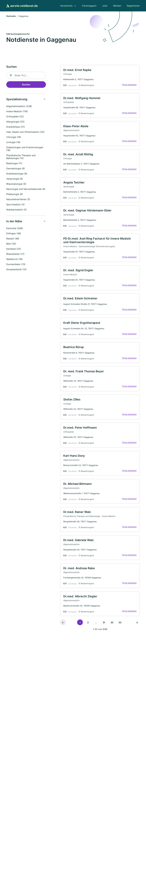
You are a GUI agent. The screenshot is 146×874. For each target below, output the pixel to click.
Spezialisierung (16, 99)
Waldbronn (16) (14, 259)
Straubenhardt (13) (16, 269)
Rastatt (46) (12, 239)
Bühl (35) (11, 244)
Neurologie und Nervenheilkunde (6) (25, 189)
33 (119, 630)
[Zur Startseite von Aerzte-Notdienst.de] (22, 5)
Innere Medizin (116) (17, 111)
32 (111, 630)
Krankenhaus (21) (15, 127)
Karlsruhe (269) (14, 228)
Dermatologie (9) (15, 168)
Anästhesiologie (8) (16, 174)
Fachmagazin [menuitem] (89, 5)
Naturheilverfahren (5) (18, 199)
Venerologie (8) (14, 179)
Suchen (26, 85)
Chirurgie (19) (13, 137)
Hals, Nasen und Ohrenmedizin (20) (25, 132)
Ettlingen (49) (13, 233)
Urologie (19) (13, 142)
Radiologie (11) (14, 163)
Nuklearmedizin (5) (16, 210)
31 (104, 630)
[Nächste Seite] (137, 630)
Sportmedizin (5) (15, 204)
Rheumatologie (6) (16, 184)
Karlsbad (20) (13, 249)
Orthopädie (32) (15, 116)
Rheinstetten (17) (15, 254)
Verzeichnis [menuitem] (66, 5)
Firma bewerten (129, 85)
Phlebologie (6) (14, 194)
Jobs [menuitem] (104, 5)
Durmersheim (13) (15, 264)
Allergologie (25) (15, 122)
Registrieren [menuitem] (133, 5)
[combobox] (26, 75)
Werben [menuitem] (117, 5)
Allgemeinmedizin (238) (19, 106)
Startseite (11, 16)
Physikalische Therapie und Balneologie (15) (21, 157)
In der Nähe (14, 221)
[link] (100, 78)
